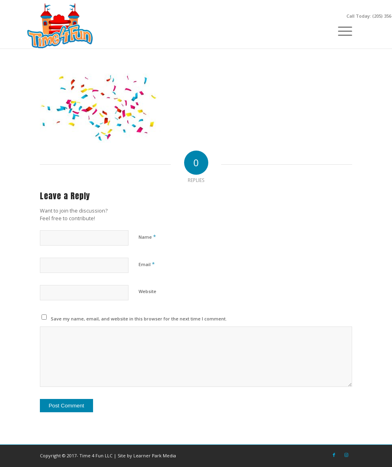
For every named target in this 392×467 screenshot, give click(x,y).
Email (147, 264)
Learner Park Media (154, 456)
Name (147, 236)
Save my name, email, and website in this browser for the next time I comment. (139, 319)
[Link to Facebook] (334, 455)
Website (147, 291)
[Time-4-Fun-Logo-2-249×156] (61, 26)
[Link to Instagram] (346, 455)
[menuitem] (341, 30)
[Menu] (341, 30)
